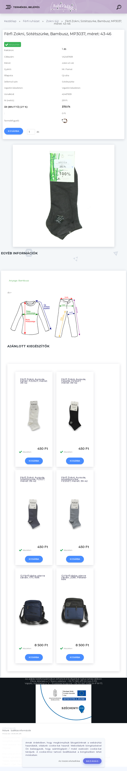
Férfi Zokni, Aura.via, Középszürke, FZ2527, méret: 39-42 (74, 479)
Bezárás (92, 761)
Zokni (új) (52, 21)
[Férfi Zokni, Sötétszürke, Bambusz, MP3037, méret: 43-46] (63, 246)
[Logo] (63, 7)
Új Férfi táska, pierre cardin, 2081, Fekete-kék (74, 577)
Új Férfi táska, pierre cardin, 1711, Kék (32, 576)
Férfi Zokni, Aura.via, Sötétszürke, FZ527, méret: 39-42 (32, 479)
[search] (119, 7)
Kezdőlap (10, 21)
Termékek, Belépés (23, 7)
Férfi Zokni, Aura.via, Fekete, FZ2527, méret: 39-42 (73, 381)
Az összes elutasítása (69, 761)
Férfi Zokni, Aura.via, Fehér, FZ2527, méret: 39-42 (33, 381)
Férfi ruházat (31, 21)
